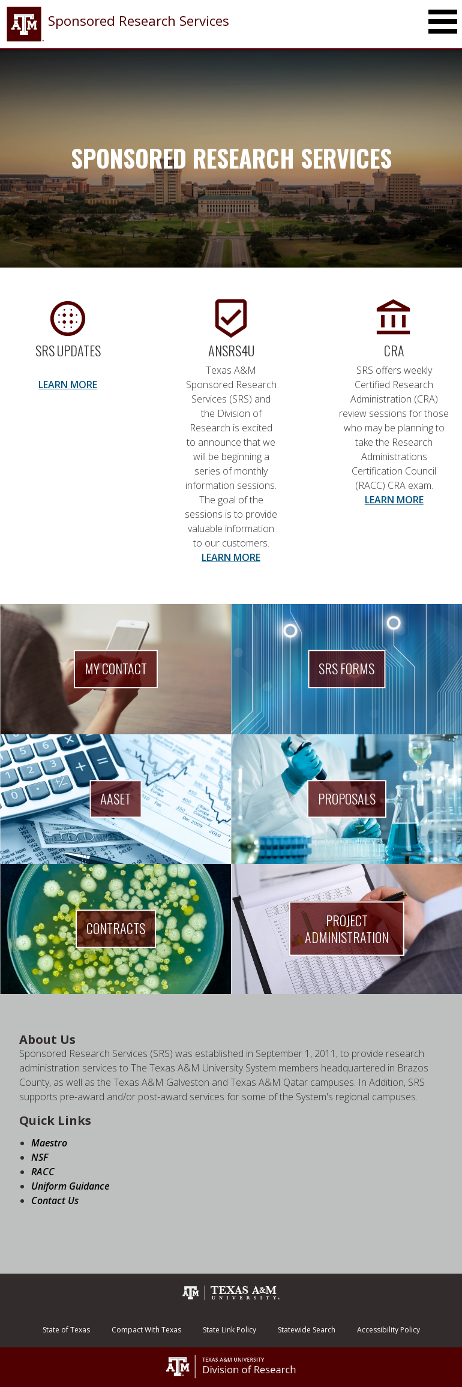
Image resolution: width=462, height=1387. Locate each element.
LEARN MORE (67, 384)
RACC (43, 1171)
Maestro (49, 1142)
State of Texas (66, 1330)
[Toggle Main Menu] (442, 21)
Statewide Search (306, 1330)
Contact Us (55, 1200)
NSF (39, 1157)
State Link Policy (229, 1330)
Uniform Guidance (70, 1186)
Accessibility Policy (388, 1330)
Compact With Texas (146, 1330)
